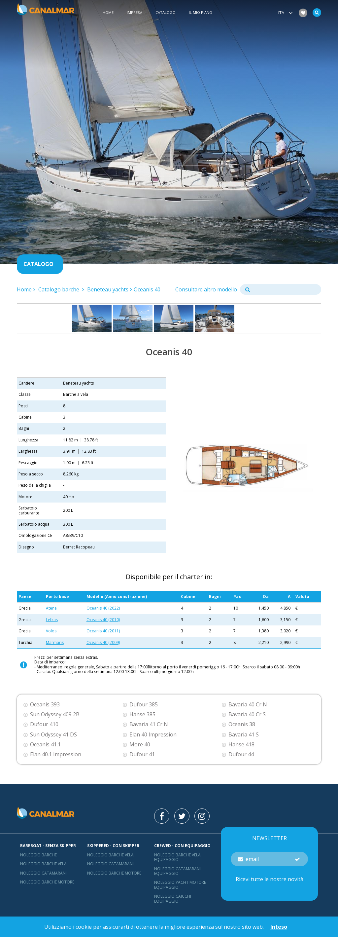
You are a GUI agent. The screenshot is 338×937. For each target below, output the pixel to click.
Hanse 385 (142, 714)
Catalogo (165, 12)
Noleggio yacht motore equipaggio (180, 885)
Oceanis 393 (45, 704)
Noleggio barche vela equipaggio (177, 857)
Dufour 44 (241, 754)
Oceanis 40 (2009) (103, 642)
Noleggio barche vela (43, 864)
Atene (51, 608)
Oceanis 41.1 (45, 744)
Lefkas (52, 619)
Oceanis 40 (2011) (103, 631)
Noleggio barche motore (47, 882)
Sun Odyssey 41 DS (53, 734)
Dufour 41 (142, 754)
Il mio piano (200, 12)
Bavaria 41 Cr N (148, 724)
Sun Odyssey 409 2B (55, 714)
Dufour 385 (143, 704)
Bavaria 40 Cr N (247, 704)
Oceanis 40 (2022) (103, 608)
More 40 (139, 744)
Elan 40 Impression (153, 734)
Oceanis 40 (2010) (103, 619)
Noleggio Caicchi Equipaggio (172, 898)
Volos (51, 631)
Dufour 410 (44, 724)
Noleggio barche (38, 855)
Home (108, 12)
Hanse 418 (241, 744)
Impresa (134, 12)
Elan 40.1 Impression (55, 754)
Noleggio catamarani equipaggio (177, 871)
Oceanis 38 (241, 724)
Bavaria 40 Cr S (247, 714)
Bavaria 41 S (243, 734)
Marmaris (55, 642)
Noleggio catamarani (43, 873)
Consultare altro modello (206, 289)
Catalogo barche (59, 289)
